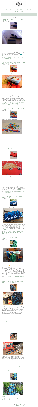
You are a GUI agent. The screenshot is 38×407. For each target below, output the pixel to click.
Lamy (18, 57)
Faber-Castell (17, 360)
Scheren (20, 143)
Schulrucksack (3, 233)
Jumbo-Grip (3, 366)
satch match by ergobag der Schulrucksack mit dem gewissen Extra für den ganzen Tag (12, 282)
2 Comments (8, 64)
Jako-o (4, 277)
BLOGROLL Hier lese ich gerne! (19, 13)
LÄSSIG (8, 277)
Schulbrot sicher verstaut (11, 104)
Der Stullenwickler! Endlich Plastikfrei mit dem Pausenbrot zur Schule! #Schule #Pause (12, 149)
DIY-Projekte (30, 13)
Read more (23, 100)
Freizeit (23, 231)
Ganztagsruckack (8, 232)
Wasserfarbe (19, 366)
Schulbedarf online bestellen (7, 58)
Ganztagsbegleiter (4, 232)
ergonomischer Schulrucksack (17, 276)
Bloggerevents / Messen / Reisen (9, 13)
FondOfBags (20, 231)
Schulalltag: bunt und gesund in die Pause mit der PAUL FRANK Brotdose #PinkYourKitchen (13, 63)
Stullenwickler (14, 192)
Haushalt (5, 102)
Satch (13, 232)
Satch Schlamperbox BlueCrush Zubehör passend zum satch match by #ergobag (13, 197)
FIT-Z (21, 276)
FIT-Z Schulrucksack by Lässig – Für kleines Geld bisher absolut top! (13, 238)
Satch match (16, 232)
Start (3, 13)
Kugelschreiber (8, 366)
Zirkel (22, 366)
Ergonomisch (17, 231)
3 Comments (8, 239)
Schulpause (18, 104)
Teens (9, 399)
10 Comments (8, 283)
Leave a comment (10, 110)
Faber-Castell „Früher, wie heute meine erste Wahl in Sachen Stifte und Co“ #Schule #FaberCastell (13, 330)
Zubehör (7, 233)
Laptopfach (18, 398)
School (7, 104)
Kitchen (3, 103)
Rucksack (10, 277)
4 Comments (9, 150)
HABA (2, 277)
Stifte (9, 144)
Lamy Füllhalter (21, 57)
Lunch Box (7, 103)
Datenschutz (26, 13)
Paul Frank (10, 103)
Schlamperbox (19, 232)
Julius (21, 102)
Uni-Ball (16, 366)
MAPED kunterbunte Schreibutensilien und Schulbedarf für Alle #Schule (12, 109)
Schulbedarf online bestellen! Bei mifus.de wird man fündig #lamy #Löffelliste (12, 20)
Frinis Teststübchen (19, 9)
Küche (4, 103)
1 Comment (9, 21)
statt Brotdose (10, 192)
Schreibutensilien (4, 144)
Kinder (16, 57)
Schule (12, 58)
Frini (6, 21)
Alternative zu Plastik (18, 191)
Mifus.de (3, 58)
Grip (22, 365)
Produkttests (9, 57)
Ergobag (14, 231)
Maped (18, 143)
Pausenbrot (13, 103)
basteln (14, 143)
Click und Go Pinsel (15, 365)
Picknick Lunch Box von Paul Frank (19, 103)
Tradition (14, 366)
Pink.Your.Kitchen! (4, 104)
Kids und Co (5, 57)
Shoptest (12, 57)
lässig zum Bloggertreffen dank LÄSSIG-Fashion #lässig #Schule (13, 370)
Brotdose (17, 102)
